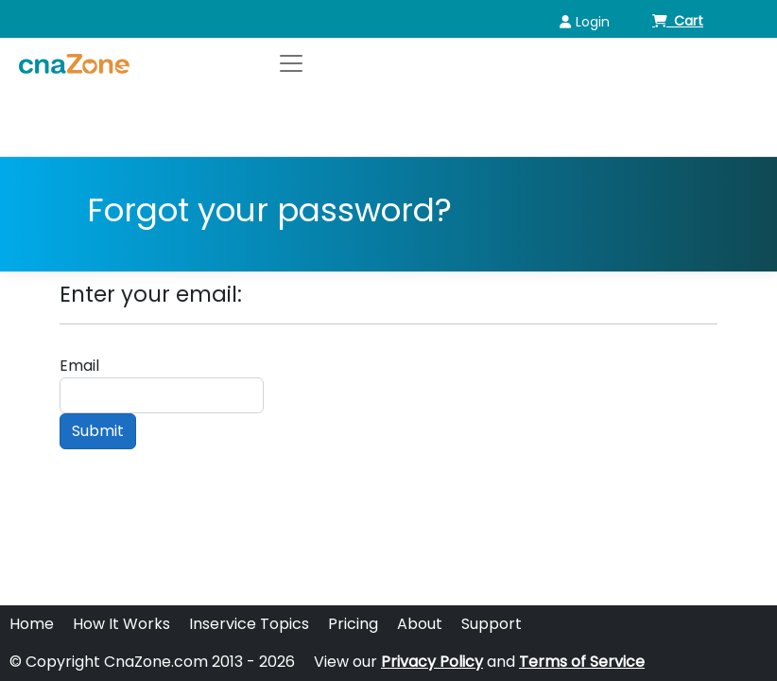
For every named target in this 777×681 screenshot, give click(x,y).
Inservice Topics (249, 624)
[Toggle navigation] (291, 63)
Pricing (353, 624)
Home (31, 624)
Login (585, 22)
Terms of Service (582, 661)
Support (491, 624)
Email (79, 365)
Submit (98, 431)
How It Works (121, 624)
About (419, 624)
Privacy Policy (432, 661)
